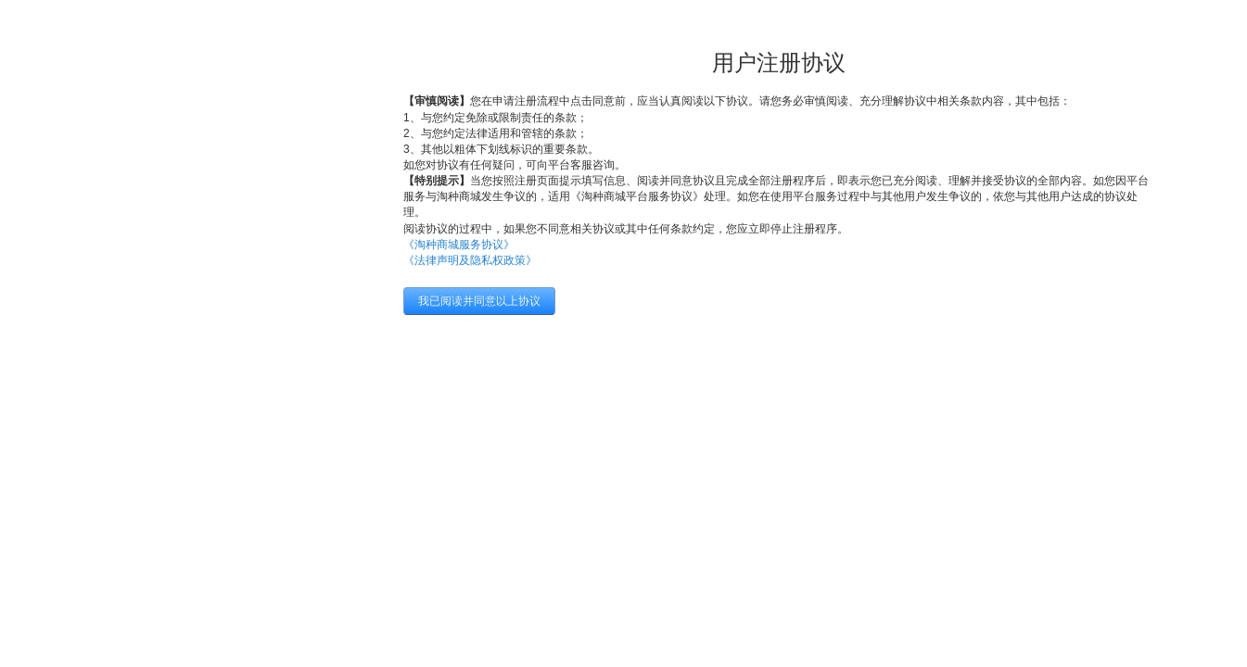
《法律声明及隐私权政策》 (470, 260)
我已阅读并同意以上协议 (479, 301)
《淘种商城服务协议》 (459, 244)
